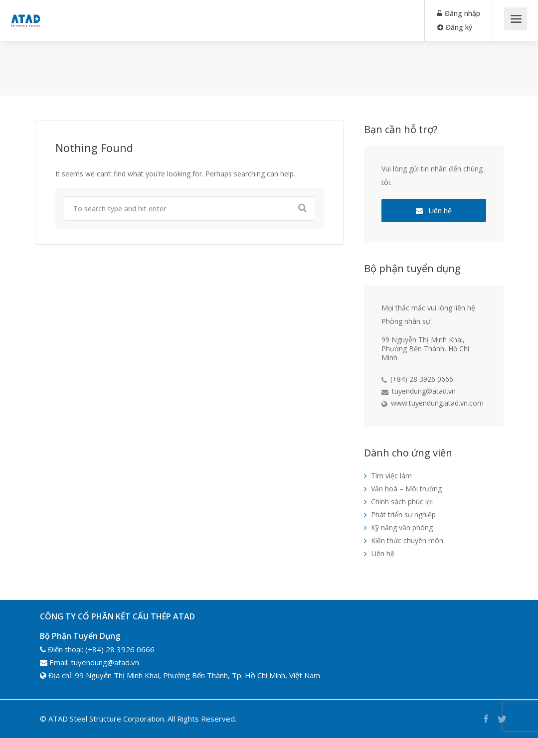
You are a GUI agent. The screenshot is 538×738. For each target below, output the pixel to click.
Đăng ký (454, 27)
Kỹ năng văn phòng (402, 527)
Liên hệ (434, 210)
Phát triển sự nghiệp (403, 514)
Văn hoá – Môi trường (406, 488)
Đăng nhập (458, 13)
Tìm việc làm (391, 475)
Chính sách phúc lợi (402, 501)
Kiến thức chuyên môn (407, 540)
